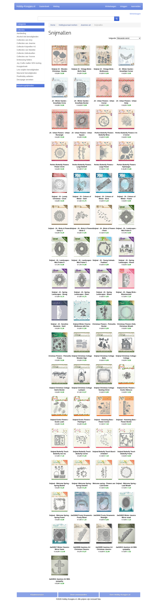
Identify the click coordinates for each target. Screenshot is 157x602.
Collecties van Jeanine (26, 43)
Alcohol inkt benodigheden (27, 37)
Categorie (21, 24)
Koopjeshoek (22, 66)
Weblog (56, 6)
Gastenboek (44, 6)
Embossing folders (24, 60)
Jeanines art (86, 25)
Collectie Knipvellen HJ (26, 47)
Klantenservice (37, 595)
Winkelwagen (110, 6)
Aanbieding (21, 33)
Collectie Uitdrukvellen (26, 53)
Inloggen (123, 6)
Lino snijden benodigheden (28, 70)
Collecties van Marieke (26, 50)
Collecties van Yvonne (26, 56)
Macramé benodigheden (27, 73)
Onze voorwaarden (78, 595)
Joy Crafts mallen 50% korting (29, 63)
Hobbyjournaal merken (68, 25)
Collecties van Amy (24, 40)
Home (52, 25)
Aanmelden (136, 6)
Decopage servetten (25, 80)
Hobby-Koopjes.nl (26, 6)
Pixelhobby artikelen (25, 76)
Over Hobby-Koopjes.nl (120, 595)
